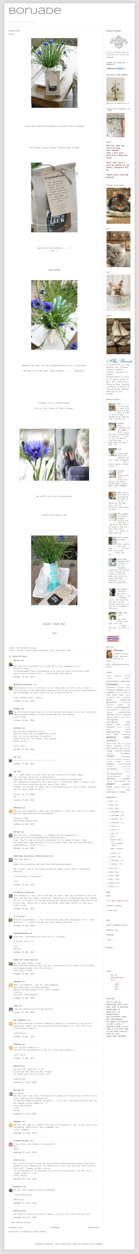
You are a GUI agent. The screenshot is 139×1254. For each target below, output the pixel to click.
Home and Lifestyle (23, 685)
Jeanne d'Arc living (118, 715)
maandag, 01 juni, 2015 (25, 1082)
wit (128, 781)
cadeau (28, 650)
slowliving (110, 759)
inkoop (109, 712)
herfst (109, 707)
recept (109, 751)
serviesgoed (125, 753)
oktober (115, 819)
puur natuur (125, 748)
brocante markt (123, 687)
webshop (110, 779)
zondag (122, 792)
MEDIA (116, 734)
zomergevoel (112, 792)
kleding (127, 725)
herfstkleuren (112, 710)
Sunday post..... (122, 425)
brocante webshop (114, 690)
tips (119, 762)
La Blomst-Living (22, 892)
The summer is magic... (123, 515)
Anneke (17, 709)
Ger (15, 757)
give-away (126, 702)
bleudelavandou (21, 933)
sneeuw (119, 759)
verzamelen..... (114, 769)
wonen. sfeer (65, 650)
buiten (127, 690)
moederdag (126, 734)
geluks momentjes (40, 650)
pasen (109, 746)
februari (116, 861)
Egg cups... (123, 492)
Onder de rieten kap (23, 960)
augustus (116, 823)
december (116, 812)
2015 (111, 809)
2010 (111, 883)
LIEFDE (127, 732)
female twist (124, 695)
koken (120, 727)
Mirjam (17, 1090)
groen (120, 705)
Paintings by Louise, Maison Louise (31, 856)
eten (108, 695)
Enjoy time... (117, 840)
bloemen (20, 650)
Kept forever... (118, 849)
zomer (128, 790)
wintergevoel (119, 781)
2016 (111, 805)
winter (109, 781)
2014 (111, 869)
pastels (118, 746)
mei (113, 834)
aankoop (118, 676)
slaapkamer (125, 756)
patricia (18, 1211)
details (127, 692)
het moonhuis (20, 1020)
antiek (127, 676)
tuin (128, 762)
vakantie (110, 764)
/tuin (108, 676)
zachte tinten (120, 787)
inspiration (124, 712)
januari (115, 864)
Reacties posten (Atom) (34, 1232)
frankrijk (110, 697)
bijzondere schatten (118, 681)
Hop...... (122, 404)
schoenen (109, 753)
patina (127, 746)
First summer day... (117, 844)
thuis (108, 762)
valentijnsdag (124, 764)
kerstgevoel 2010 (118, 722)
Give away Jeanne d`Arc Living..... (124, 561)
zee (128, 787)
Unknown (17, 808)
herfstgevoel (122, 707)
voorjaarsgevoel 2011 (118, 776)
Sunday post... (121, 472)
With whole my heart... (123, 539)
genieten (111, 702)
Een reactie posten (20, 1223)
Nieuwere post (16, 1228)
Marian (17, 832)
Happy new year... (122, 614)
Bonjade (35, 11)
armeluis (109, 678)
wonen (110, 784)
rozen (127, 751)
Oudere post (93, 1228)
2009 (111, 887)
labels (108, 729)
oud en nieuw (124, 744)
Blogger (99, 1244)
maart (114, 857)
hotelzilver (125, 710)
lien (16, 1006)
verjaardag (126, 766)
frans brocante (123, 697)
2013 (111, 872)
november (116, 815)
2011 (111, 879)
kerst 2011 (125, 717)
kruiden (127, 727)
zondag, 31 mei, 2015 (24, 677)
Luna (108, 734)
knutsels (110, 727)
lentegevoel (113, 732)
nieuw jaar (111, 744)
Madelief (18, 1187)
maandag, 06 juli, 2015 (25, 1218)
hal (128, 705)
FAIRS (114, 695)
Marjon (17, 661)
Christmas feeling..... (124, 590)
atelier (127, 678)
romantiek (118, 751)
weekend (126, 779)
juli (113, 826)
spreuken (126, 759)
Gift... (121, 449)
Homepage (55, 1228)
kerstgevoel (112, 720)
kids (52, 650)
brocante (110, 688)
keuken (109, 725)
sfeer (110, 756)
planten (114, 749)
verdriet (109, 766)
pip (56, 650)
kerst (116, 717)
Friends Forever (21, 1141)
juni (113, 830)
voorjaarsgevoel (114, 774)
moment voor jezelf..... (118, 739)
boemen (127, 685)
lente (127, 729)
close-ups (119, 692)
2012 (111, 876)
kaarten (109, 717)
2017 (111, 801)
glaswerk (110, 705)
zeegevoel (110, 790)
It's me (17, 917)
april (114, 853)
